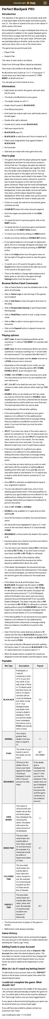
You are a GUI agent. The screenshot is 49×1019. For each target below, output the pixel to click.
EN (45, 3)
